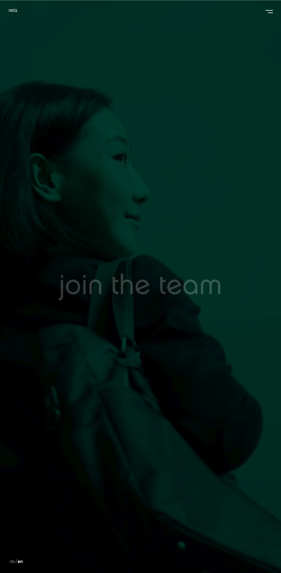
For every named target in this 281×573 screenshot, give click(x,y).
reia (12, 9)
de (16, 562)
